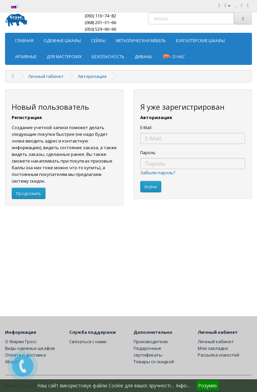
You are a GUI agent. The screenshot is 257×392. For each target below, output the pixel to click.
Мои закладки (213, 348)
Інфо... (183, 385)
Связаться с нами (87, 341)
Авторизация (92, 76)
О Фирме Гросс (20, 341)
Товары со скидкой (154, 362)
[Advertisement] (128, 259)
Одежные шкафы (62, 40)
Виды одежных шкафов (30, 348)
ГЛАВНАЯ (24, 40)
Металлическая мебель (141, 40)
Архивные (25, 57)
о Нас (173, 56)
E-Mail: (146, 127)
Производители (151, 341)
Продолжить (28, 193)
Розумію (207, 385)
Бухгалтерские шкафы (200, 40)
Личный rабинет (46, 76)
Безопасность (108, 57)
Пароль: (148, 153)
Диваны (143, 57)
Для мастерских (64, 57)
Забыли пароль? (157, 173)
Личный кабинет (216, 341)
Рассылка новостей (218, 355)
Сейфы (98, 40)
